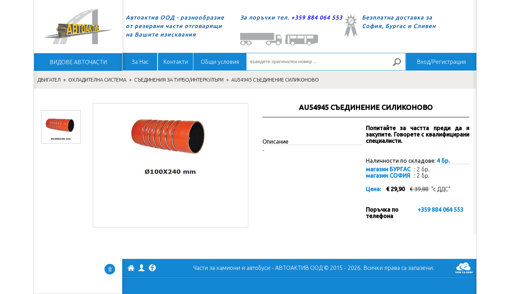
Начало (78, 26)
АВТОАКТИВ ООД (131, 269)
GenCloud (463, 267)
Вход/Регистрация (441, 62)
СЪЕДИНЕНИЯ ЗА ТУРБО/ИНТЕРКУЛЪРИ (178, 80)
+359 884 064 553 (316, 17)
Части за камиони (216, 268)
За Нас (140, 62)
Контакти (175, 62)
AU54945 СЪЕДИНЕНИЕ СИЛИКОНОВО (275, 80)
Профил (141, 267)
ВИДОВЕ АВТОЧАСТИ (78, 62)
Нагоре (109, 269)
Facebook (152, 268)
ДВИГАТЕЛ (49, 80)
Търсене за (400, 65)
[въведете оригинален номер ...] (326, 62)
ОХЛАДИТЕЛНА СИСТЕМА (97, 80)
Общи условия (220, 62)
